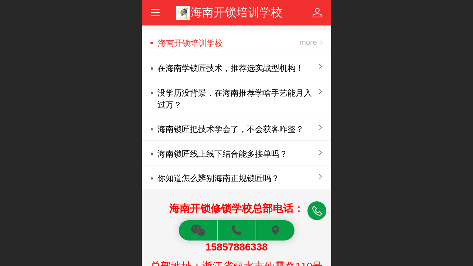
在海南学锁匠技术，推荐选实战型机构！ (230, 68)
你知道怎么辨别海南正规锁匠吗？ (218, 178)
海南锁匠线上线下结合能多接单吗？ (222, 153)
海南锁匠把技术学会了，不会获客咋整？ (230, 129)
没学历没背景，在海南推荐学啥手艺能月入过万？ (234, 98)
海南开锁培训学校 (236, 12)
